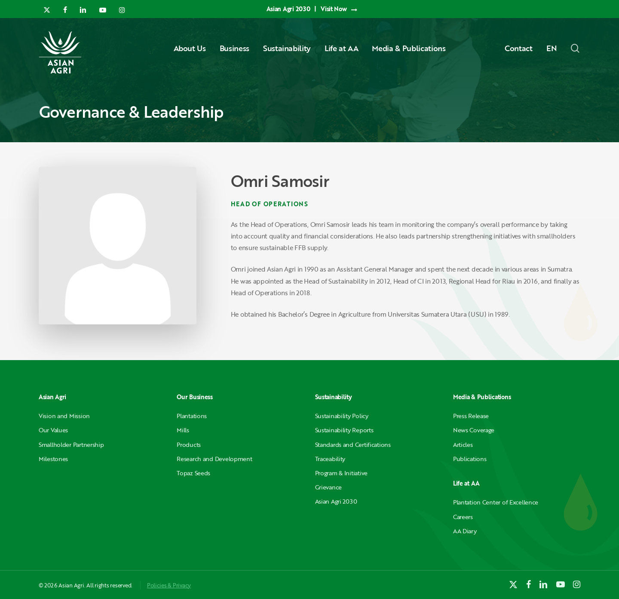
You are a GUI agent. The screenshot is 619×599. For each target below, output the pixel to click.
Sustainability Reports (344, 429)
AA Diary (465, 530)
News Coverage (473, 429)
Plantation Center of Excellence (495, 502)
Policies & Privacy (169, 585)
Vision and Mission (64, 415)
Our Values (53, 429)
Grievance (328, 487)
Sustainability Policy (341, 415)
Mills (183, 429)
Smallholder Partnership (71, 444)
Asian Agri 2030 (336, 501)
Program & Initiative (341, 472)
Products (189, 444)
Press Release (471, 415)
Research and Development (214, 458)
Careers (463, 516)
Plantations (192, 415)
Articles (463, 444)
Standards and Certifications (353, 444)
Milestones (53, 458)
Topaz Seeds (193, 472)
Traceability (330, 458)
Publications (470, 458)
